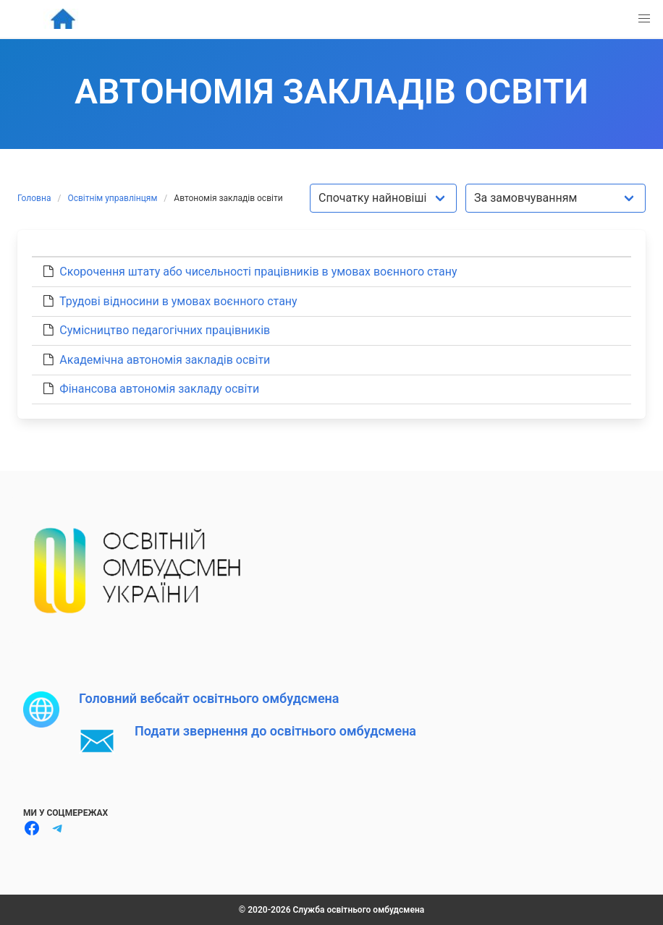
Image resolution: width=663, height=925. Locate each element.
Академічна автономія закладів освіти (164, 360)
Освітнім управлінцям (112, 198)
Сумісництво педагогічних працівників (164, 330)
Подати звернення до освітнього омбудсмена (275, 730)
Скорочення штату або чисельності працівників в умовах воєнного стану (258, 271)
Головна (34, 198)
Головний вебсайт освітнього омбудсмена (209, 698)
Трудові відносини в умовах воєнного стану (178, 301)
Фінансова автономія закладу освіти (159, 389)
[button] (644, 19)
